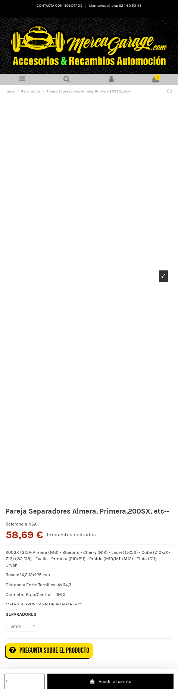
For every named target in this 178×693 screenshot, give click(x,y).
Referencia (16, 524)
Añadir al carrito (110, 681)
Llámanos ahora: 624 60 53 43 (115, 5)
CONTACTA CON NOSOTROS (60, 5)
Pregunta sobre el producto (49, 650)
